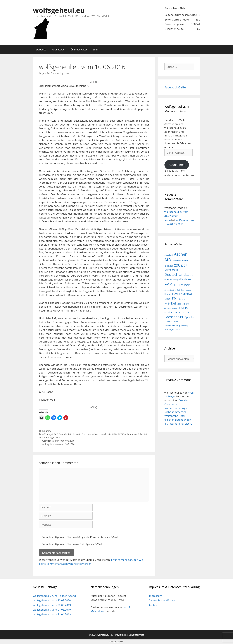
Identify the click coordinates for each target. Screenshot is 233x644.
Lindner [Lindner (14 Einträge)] (182, 299)
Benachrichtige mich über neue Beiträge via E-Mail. (72, 544)
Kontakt (153, 605)
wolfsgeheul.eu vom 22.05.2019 (52, 605)
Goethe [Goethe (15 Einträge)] (173, 290)
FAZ (56, 434)
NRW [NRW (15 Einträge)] (187, 304)
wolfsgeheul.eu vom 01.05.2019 (52, 609)
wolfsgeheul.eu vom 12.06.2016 (58, 444)
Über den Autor (79, 49)
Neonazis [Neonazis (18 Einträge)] (180, 303)
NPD (114, 434)
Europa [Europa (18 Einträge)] (176, 279)
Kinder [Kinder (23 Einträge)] (167, 298)
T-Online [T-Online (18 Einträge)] (168, 321)
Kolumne (46, 430)
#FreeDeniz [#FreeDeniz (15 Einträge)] (168, 255)
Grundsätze (58, 49)
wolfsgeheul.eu (59, 10)
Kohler (95, 434)
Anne (167, 220)
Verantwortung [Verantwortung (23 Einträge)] (172, 325)
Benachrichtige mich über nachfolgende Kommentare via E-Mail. (80, 537)
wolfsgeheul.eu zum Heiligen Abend (54, 596)
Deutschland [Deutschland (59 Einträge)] (175, 274)
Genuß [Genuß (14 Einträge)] (166, 290)
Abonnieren (177, 165)
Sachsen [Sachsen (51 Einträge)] (171, 316)
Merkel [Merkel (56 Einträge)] (170, 303)
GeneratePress (136, 634)
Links (95, 49)
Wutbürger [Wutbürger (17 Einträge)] (169, 329)
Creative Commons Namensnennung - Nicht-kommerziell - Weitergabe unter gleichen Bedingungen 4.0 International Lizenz (178, 412)
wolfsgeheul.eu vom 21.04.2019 (52, 614)
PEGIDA (122, 434)
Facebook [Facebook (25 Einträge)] (185, 279)
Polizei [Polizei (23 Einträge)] (174, 312)
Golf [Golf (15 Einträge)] (178, 290)
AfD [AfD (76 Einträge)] (167, 260)
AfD (44, 434)
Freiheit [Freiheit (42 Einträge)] (184, 285)
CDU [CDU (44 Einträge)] (177, 265)
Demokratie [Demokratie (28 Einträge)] (171, 269)
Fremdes (86, 434)
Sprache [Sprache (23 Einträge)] (189, 317)
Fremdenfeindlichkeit (70, 434)
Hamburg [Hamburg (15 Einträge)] (188, 290)
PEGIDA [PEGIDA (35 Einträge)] (183, 308)
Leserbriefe (105, 434)
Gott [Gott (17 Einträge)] (182, 290)
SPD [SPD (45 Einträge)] (181, 317)
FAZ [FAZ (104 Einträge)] (168, 284)
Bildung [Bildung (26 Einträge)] (168, 265)
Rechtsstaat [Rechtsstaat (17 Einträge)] (184, 312)
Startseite (41, 49)
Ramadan (132, 434)
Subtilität (142, 434)
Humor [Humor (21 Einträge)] (168, 294)
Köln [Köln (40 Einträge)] (175, 298)
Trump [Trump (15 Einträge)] (175, 321)
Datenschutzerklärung (161, 600)
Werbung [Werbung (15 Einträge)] (184, 325)
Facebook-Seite (175, 87)
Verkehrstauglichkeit (49, 437)
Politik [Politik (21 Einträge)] (167, 312)
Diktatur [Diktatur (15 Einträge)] (189, 275)
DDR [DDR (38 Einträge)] (184, 265)
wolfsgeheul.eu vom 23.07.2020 (52, 600)
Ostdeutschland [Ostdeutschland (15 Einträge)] (170, 308)
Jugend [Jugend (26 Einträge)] (176, 294)
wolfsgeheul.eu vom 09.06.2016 (58, 440)
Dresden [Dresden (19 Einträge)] (168, 279)
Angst (50, 434)
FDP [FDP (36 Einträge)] (175, 285)
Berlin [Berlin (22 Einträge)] (185, 260)
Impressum (155, 596)
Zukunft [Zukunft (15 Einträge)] (178, 329)
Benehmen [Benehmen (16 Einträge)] (176, 260)
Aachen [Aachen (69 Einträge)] (180, 254)
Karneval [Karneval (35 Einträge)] (187, 294)
